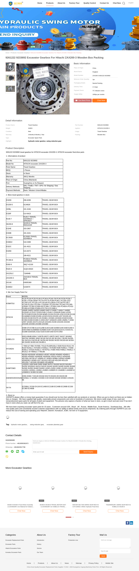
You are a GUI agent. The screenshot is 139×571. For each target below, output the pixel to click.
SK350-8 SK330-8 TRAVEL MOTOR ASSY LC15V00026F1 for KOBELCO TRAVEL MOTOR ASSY (53, 506)
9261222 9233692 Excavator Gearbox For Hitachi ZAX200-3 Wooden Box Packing (56, 53)
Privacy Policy (93, 563)
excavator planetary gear (55, 424)
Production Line (73, 540)
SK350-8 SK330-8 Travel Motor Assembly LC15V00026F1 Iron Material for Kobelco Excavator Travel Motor (20, 506)
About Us (61, 3)
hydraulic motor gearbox (19, 424)
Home (39, 3)
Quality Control (90, 3)
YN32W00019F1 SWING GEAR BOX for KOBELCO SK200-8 (118, 506)
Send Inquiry (88, 452)
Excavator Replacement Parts (15, 540)
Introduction (40, 540)
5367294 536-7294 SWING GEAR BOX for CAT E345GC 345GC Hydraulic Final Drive (85, 506)
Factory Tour (74, 3)
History (39, 544)
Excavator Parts (10, 544)
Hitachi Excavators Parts (13, 548)
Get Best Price (82, 100)
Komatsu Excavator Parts (13, 552)
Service (39, 548)
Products (50, 3)
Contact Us (104, 3)
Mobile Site (109, 563)
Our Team (40, 552)
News (67, 563)
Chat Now (117, 3)
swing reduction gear (37, 424)
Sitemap (79, 563)
